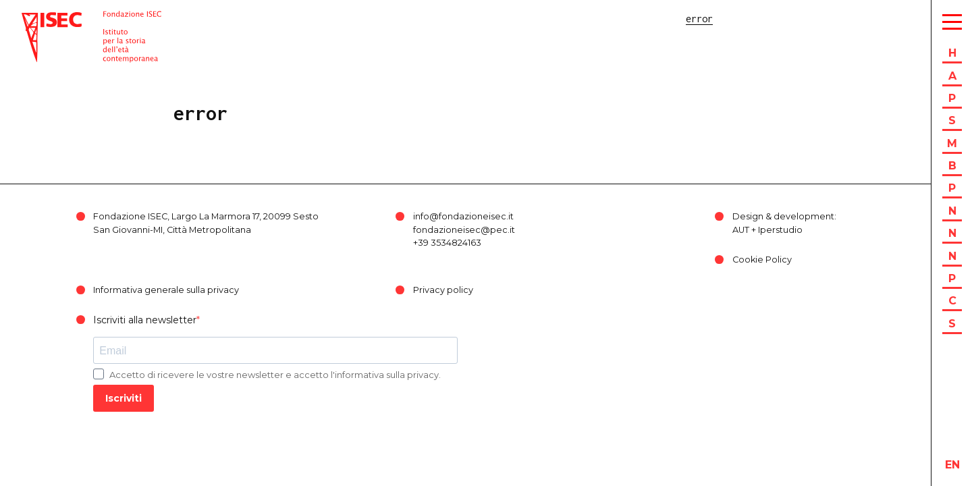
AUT (740, 230)
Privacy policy (443, 290)
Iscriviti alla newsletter (144, 320)
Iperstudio (780, 230)
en (952, 464)
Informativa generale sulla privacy (166, 290)
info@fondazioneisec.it (463, 216)
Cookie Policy (762, 259)
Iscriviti (123, 398)
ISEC (32, 18)
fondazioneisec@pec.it (464, 230)
